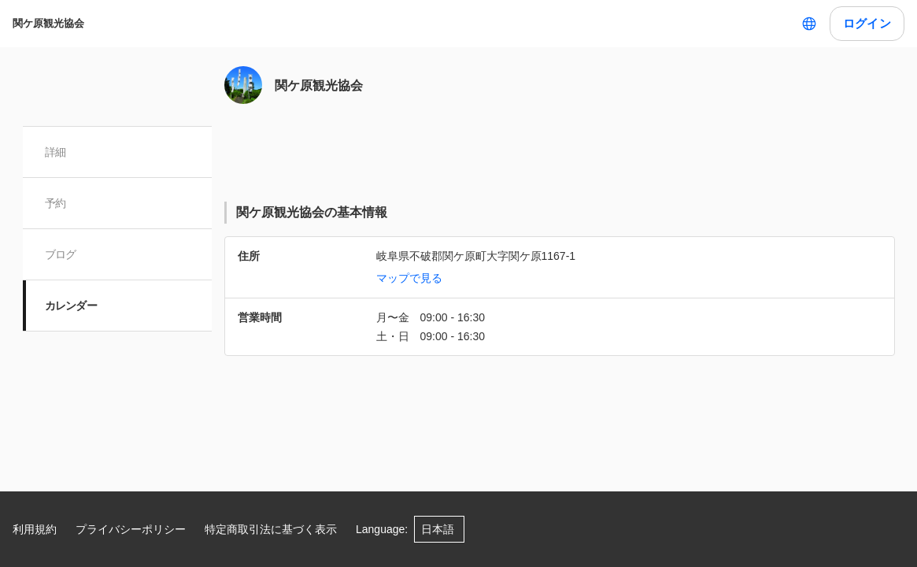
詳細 (55, 152)
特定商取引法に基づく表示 (271, 529)
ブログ (60, 254)
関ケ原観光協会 (48, 23)
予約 (55, 203)
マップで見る (409, 278)
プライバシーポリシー (131, 529)
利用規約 (35, 529)
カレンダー (71, 305)
